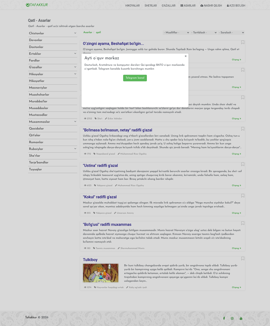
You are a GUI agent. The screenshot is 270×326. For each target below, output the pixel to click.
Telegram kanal (135, 77)
